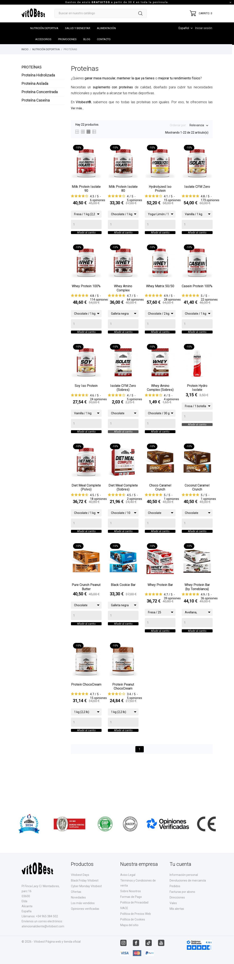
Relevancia (197, 126)
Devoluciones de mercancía (188, 880)
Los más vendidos (83, 903)
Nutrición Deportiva (44, 28)
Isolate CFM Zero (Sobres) (123, 400)
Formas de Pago (131, 896)
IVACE (124, 908)
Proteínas (32, 67)
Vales (173, 903)
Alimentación (106, 28)
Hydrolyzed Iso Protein (160, 189)
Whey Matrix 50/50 (160, 292)
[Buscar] (100, 13)
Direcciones (177, 897)
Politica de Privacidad (134, 902)
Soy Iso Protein (86, 398)
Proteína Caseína (36, 100)
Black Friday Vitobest (84, 880)
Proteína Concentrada (40, 92)
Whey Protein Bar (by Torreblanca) (197, 612)
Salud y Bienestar (77, 28)
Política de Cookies (132, 919)
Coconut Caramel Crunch (197, 506)
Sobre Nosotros (130, 891)
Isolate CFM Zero (197, 187)
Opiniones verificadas (85, 908)
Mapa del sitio (129, 925)
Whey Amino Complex (123, 294)
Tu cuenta (180, 864)
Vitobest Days (80, 874)
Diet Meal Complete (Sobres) (123, 506)
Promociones (67, 39)
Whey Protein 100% (86, 292)
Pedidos (175, 886)
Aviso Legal (127, 874)
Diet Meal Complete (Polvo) (86, 506)
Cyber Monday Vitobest (86, 886)
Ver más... (77, 108)
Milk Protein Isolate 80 (123, 189)
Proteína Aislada (35, 83)
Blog (86, 39)
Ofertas (76, 891)
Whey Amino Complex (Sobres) (160, 400)
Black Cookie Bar (123, 610)
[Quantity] (86, 224)
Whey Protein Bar (160, 610)
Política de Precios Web (135, 913)
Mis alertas (177, 908)
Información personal (184, 874)
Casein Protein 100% (197, 292)
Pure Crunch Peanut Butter (86, 612)
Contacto (104, 39)
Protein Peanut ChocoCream (123, 718)
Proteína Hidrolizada (38, 75)
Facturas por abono (182, 891)
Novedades (78, 897)
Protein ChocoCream (86, 716)
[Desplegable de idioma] (186, 28)
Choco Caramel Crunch (160, 506)
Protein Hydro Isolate (197, 400)
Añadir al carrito (86, 235)
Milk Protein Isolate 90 (86, 189)
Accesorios (43, 39)
